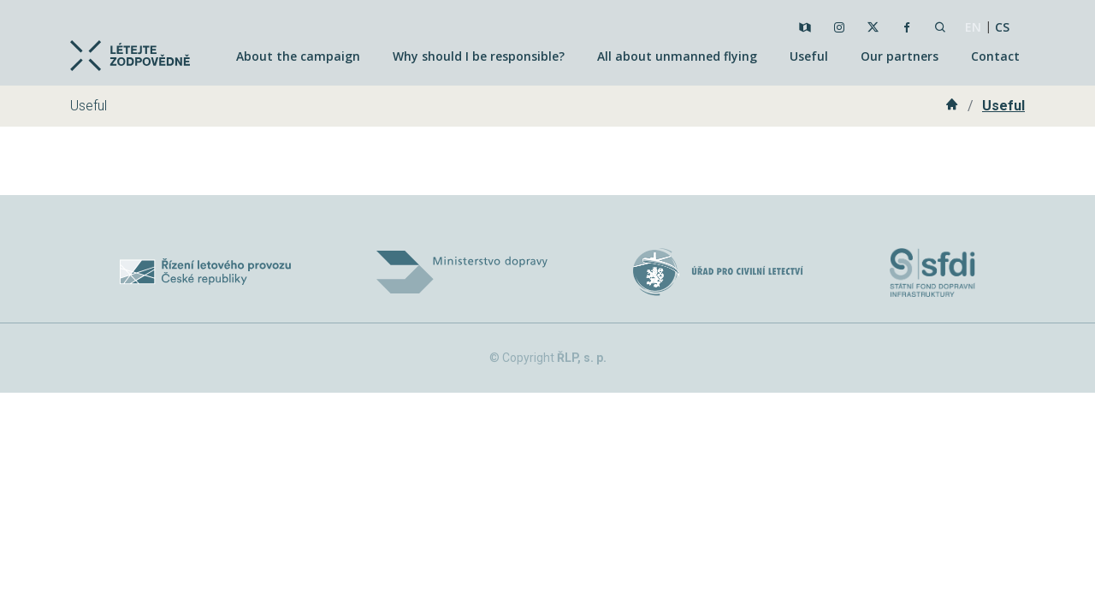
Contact (995, 56)
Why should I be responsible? (479, 56)
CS (1002, 27)
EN (973, 27)
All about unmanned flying (677, 56)
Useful (809, 56)
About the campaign (298, 56)
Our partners (899, 56)
